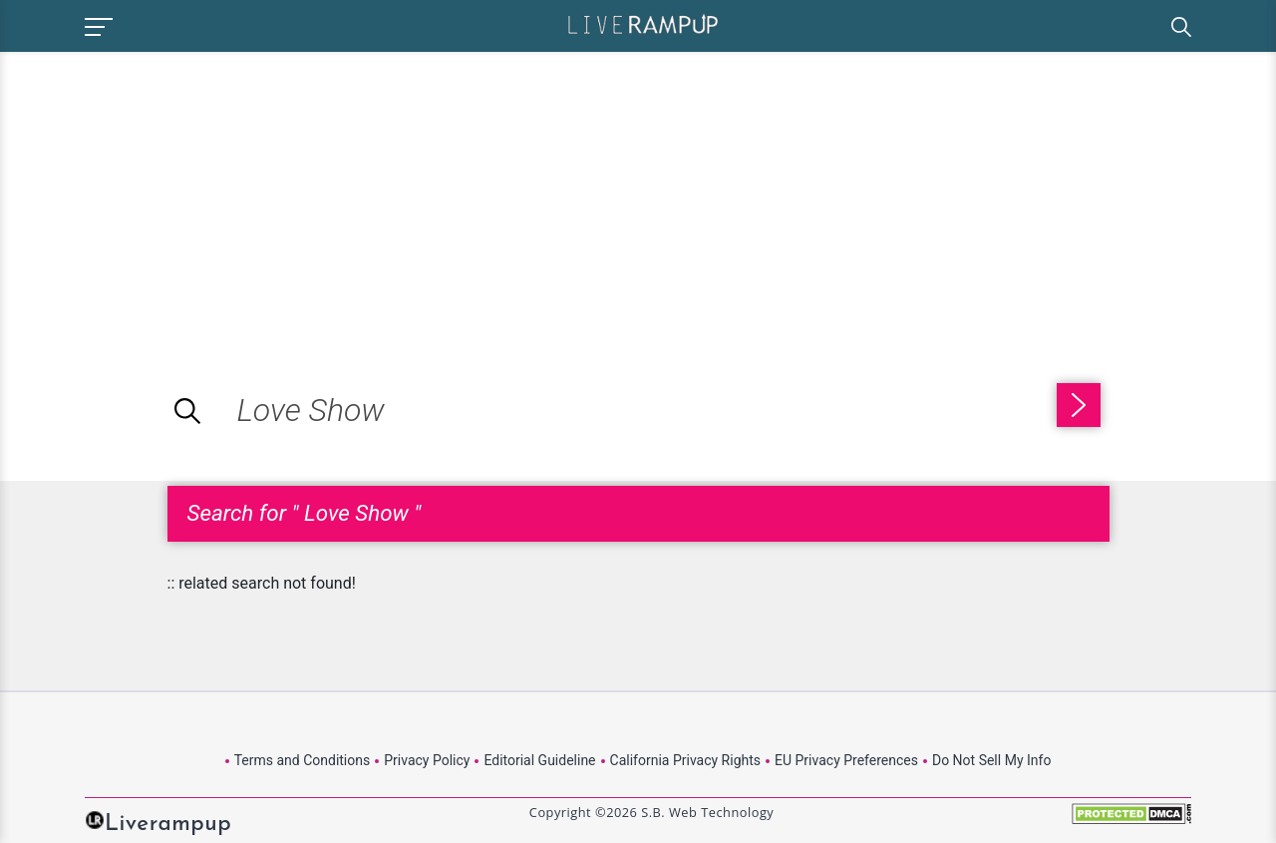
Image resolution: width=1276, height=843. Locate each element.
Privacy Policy (427, 760)
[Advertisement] (167, 191)
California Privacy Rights (685, 760)
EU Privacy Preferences (846, 760)
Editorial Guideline (539, 760)
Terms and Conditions (302, 760)
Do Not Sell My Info (991, 760)
